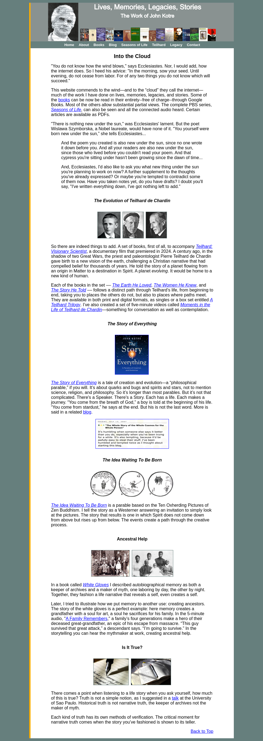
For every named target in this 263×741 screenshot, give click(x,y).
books (64, 100)
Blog (113, 45)
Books (99, 45)
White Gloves (96, 584)
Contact (193, 45)
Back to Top (202, 731)
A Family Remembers (86, 618)
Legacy (176, 45)
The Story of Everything (74, 382)
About (84, 45)
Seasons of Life (134, 45)
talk (175, 698)
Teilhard (159, 45)
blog (87, 412)
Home (69, 45)
